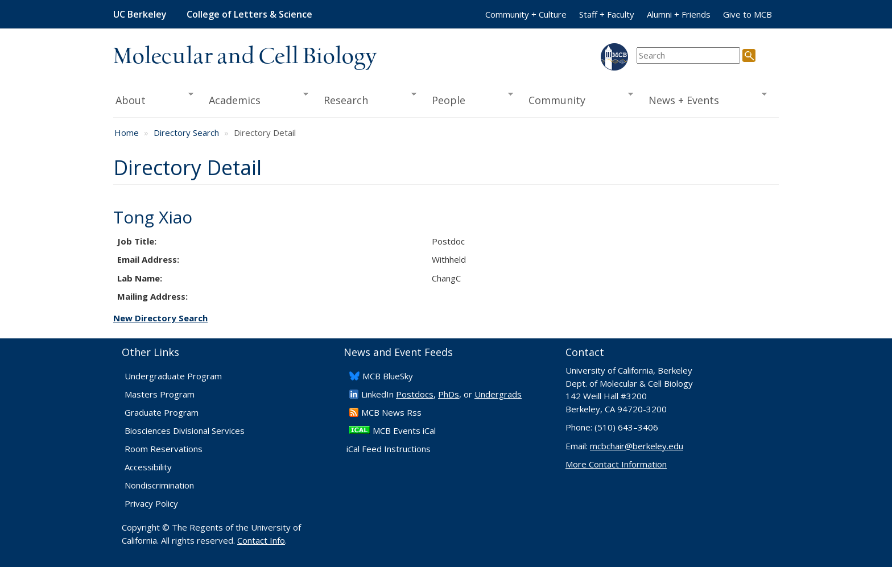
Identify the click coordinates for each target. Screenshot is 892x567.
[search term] (688, 55)
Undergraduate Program (173, 376)
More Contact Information (616, 464)
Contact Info (261, 540)
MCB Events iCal (404, 430)
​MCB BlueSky (387, 376)
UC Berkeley (140, 14)
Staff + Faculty (606, 14)
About (153, 99)
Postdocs (414, 394)
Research (366, 99)
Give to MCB (747, 14)
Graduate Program (162, 412)
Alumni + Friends (679, 14)
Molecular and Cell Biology (245, 57)
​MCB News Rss (391, 412)
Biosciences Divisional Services (185, 430)
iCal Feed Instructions (388, 448)
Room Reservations (164, 448)
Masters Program (160, 394)
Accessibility (148, 467)
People (468, 99)
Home (126, 132)
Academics (255, 99)
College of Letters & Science (249, 14)
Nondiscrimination (159, 485)
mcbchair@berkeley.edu (636, 446)
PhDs (448, 394)
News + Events (704, 99)
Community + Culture (526, 14)
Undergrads (498, 394)
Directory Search (186, 132)
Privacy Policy (151, 503)
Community (577, 99)
